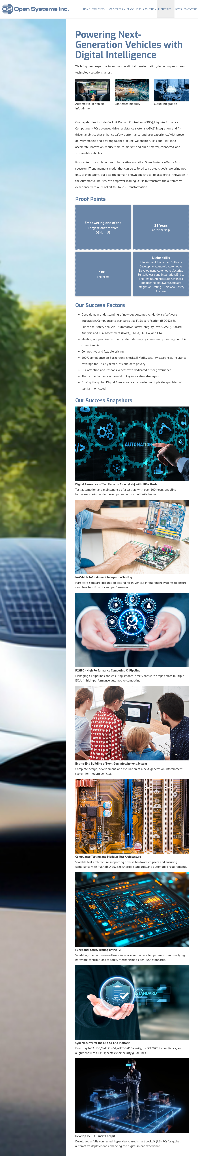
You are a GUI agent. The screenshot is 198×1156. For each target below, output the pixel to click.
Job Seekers (117, 9)
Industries (165, 9)
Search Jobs (134, 9)
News (178, 9)
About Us (149, 9)
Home (86, 9)
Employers (99, 9)
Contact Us (190, 9)
